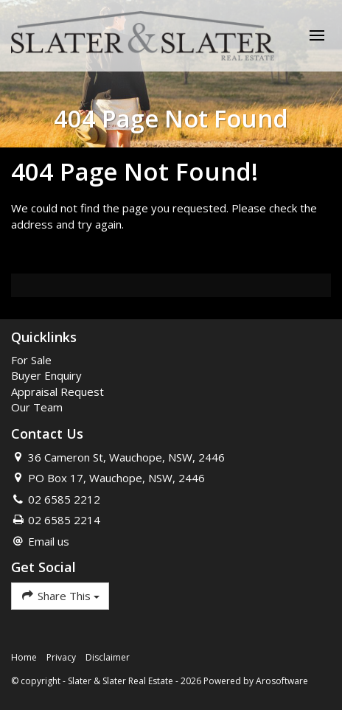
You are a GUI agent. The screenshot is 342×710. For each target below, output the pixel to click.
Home (24, 657)
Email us (48, 541)
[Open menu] (317, 35)
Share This (60, 595)
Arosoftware (282, 681)
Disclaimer (108, 657)
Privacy (61, 657)
